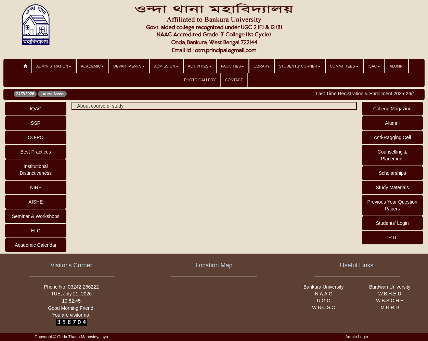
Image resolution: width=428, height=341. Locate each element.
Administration (54, 66)
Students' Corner (300, 66)
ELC (35, 230)
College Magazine (392, 108)
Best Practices (36, 152)
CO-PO (35, 137)
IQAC (374, 66)
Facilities (232, 66)
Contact (234, 80)
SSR (36, 123)
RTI (392, 237)
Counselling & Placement (392, 155)
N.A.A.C (323, 293)
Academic (92, 66)
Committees (344, 66)
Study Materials (392, 187)
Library (262, 66)
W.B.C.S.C (323, 307)
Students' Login (392, 223)
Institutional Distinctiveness (36, 169)
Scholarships (392, 173)
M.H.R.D (389, 307)
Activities (200, 66)
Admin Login (356, 336)
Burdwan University (390, 287)
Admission (166, 66)
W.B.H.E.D (389, 293)
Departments (129, 66)
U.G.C (323, 300)
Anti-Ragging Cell (392, 137)
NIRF (35, 187)
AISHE (35, 202)
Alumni (396, 66)
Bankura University (323, 287)
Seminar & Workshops (36, 216)
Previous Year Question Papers (392, 205)
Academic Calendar (35, 245)
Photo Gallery (200, 80)
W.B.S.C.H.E (389, 300)
